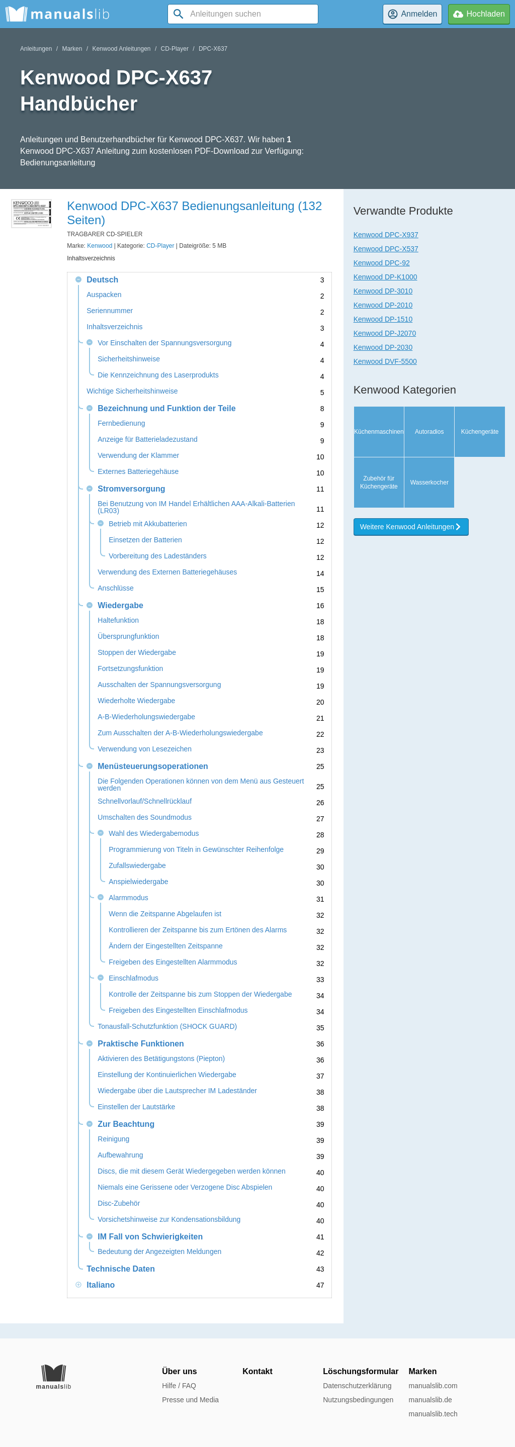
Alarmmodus (128, 898)
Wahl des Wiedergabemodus (154, 833)
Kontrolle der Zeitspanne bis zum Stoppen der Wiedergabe (200, 994)
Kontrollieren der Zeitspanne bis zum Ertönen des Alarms (198, 930)
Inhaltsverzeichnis (114, 327)
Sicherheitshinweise (129, 359)
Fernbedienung (121, 423)
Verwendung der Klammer (138, 455)
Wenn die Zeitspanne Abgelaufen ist (165, 914)
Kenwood (99, 245)
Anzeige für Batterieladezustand (147, 439)
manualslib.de (430, 1400)
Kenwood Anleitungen (121, 48)
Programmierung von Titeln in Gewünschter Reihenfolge (196, 849)
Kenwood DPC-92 (382, 263)
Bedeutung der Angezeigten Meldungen (159, 1252)
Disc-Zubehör (119, 1203)
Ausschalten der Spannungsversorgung (159, 685)
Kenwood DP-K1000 (385, 277)
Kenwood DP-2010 (383, 305)
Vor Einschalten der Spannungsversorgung (164, 343)
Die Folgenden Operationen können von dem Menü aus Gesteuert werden (201, 785)
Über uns (179, 1371)
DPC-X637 (213, 48)
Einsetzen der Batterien (145, 540)
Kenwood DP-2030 (383, 347)
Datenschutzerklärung (357, 1386)
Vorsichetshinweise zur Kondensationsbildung (169, 1219)
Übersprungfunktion (128, 636)
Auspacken (104, 295)
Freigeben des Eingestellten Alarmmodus (173, 962)
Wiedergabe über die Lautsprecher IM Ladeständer (177, 1091)
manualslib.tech (432, 1414)
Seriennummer (110, 311)
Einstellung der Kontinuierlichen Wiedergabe (167, 1075)
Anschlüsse (116, 588)
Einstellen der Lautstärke (136, 1107)
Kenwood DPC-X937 (386, 235)
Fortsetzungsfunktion (130, 668)
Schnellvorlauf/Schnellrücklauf (145, 801)
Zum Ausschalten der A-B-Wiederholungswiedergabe (180, 733)
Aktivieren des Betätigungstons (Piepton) (161, 1059)
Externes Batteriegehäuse (138, 471)
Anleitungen (36, 48)
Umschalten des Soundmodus (145, 817)
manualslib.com (432, 1386)
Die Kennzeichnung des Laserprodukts (158, 375)
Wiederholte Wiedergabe (136, 701)
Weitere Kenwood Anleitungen (411, 577)
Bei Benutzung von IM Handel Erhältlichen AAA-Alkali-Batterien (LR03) (196, 507)
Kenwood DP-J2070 (385, 333)
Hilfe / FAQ (179, 1386)
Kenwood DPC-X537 (386, 249)
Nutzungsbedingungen (358, 1400)
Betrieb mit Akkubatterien (148, 524)
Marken (72, 48)
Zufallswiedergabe (137, 866)
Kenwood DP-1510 (383, 319)
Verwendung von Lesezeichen (145, 749)
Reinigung (113, 1139)
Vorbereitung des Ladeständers (158, 556)
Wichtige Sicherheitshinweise (132, 391)
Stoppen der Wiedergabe (137, 652)
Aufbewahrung (120, 1155)
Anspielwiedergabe (138, 882)
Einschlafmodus (133, 978)
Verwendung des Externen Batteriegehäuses (167, 572)
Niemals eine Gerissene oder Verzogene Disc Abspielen (185, 1187)
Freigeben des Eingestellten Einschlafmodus (178, 1010)
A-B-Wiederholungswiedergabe (146, 717)
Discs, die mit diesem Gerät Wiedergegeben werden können (192, 1171)
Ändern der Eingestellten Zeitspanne (165, 946)
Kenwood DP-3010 (383, 291)
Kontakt (257, 1371)
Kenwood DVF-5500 (385, 361)
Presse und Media (190, 1400)
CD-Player (175, 48)
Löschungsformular (360, 1371)
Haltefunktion (118, 620)
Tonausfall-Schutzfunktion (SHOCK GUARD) (167, 1026)
